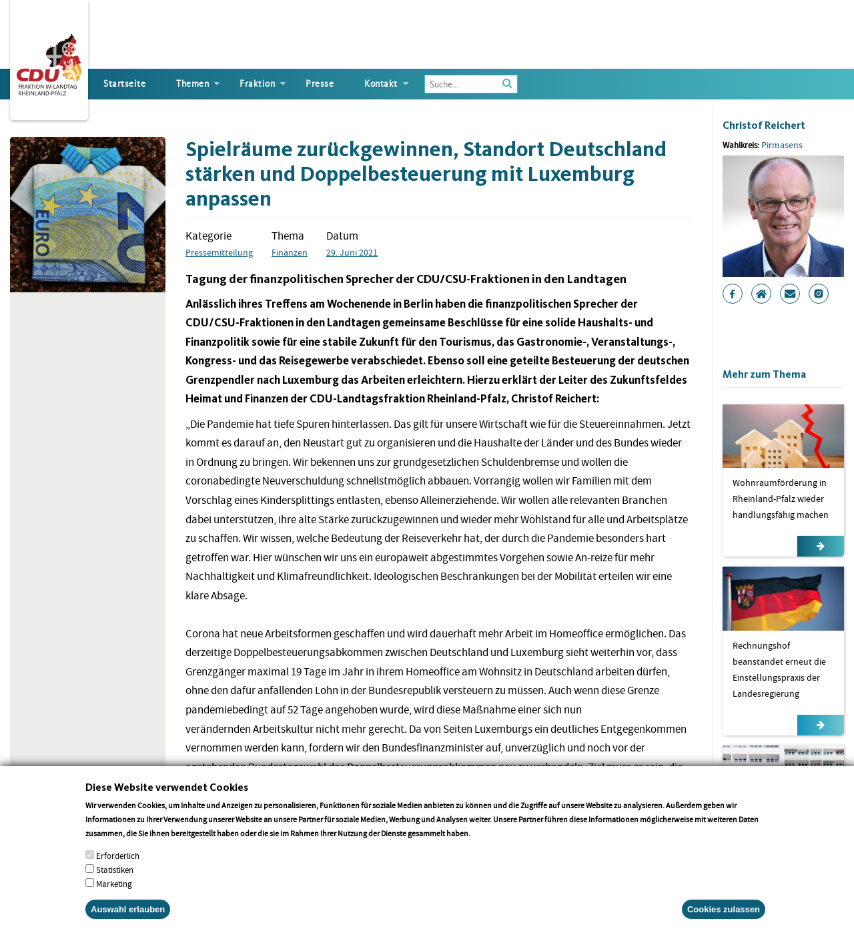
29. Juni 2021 (352, 252)
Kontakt (381, 83)
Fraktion (257, 83)
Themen (192, 83)
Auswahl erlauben (128, 920)
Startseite (124, 83)
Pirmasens (782, 145)
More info (489, 844)
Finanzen (290, 252)
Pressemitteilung (219, 252)
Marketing (114, 894)
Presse (320, 83)
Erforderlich (117, 866)
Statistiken (114, 880)
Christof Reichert (764, 125)
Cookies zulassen (723, 920)
